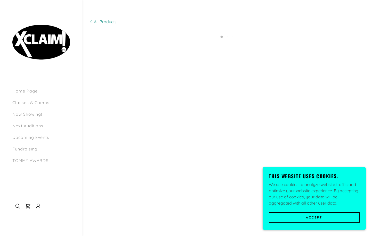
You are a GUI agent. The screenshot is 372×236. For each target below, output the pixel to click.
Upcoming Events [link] (30, 137)
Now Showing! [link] (27, 114)
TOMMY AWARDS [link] (30, 160)
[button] (28, 206)
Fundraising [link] (24, 148)
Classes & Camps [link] (31, 102)
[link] (41, 41)
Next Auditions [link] (27, 125)
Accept (314, 218)
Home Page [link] (25, 91)
